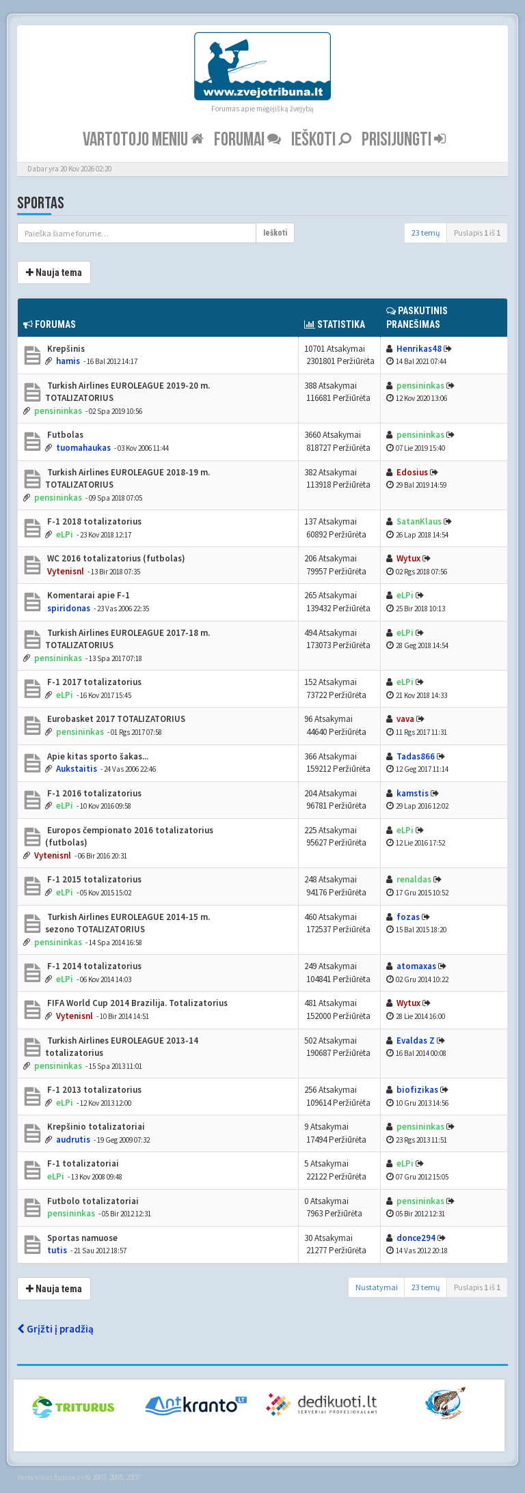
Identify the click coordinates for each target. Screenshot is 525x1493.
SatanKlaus (419, 521)
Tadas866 (415, 756)
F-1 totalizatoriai (82, 1163)
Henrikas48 (419, 348)
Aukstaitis (76, 769)
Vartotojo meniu (143, 139)
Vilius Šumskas (59, 1477)
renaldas (413, 879)
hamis (68, 361)
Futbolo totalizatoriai (92, 1201)
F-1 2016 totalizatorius (93, 793)
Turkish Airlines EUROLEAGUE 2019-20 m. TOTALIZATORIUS (127, 392)
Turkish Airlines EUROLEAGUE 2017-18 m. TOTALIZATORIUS (127, 639)
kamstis (412, 793)
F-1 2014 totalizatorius (93, 966)
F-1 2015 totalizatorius (93, 879)
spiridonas (68, 608)
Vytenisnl (65, 571)
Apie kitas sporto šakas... (96, 756)
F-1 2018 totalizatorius (93, 521)
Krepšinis (65, 348)
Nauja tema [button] (54, 272)
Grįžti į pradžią (55, 1328)
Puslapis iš (477, 232)
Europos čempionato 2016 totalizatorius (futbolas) (129, 836)
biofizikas (417, 1090)
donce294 (415, 1238)
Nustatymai (376, 1287)
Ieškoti (321, 139)
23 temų (426, 232)
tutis (57, 1250)
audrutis (73, 1139)
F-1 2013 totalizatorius (93, 1090)
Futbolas (64, 435)
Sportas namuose (81, 1238)
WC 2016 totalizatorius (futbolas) (115, 558)
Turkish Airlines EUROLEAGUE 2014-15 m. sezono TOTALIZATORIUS (127, 923)
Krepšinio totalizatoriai (95, 1126)
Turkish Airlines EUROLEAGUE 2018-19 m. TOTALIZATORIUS (127, 478)
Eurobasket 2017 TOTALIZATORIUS (115, 719)
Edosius (412, 472)
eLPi (64, 534)
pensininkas (58, 411)
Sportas (40, 203)
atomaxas (416, 966)
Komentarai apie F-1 (87, 595)
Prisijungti (404, 139)
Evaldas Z (415, 1040)
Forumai (247, 139)
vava (405, 719)
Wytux (408, 558)
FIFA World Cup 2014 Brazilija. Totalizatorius (136, 1003)
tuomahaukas (83, 448)
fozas (408, 917)
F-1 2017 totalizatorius (93, 682)
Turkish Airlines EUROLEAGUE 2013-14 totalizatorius (121, 1047)
